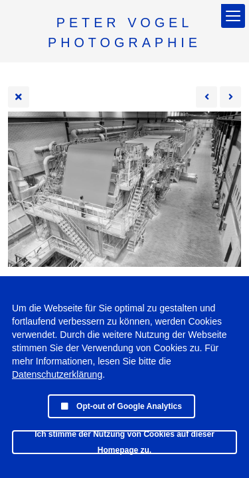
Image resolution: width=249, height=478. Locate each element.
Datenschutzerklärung (57, 374)
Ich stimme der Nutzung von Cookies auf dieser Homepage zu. (124, 442)
